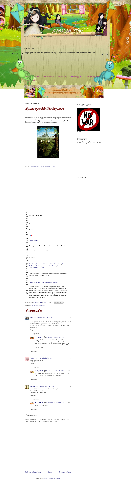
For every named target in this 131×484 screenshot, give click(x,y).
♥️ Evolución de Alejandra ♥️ (93, 77)
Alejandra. (36, 77)
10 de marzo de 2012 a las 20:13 (55, 371)
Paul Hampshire (33, 267)
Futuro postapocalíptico (51, 282)
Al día (27, 77)
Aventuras (41, 282)
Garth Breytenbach (41, 266)
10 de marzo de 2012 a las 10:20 (43, 317)
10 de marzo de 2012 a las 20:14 (55, 337)
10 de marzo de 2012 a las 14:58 (43, 358)
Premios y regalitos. (48, 77)
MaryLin (32, 386)
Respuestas (35, 334)
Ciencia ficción (33, 282)
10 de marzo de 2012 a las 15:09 (45, 386)
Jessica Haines (61, 266)
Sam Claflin (49, 264)
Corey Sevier (57, 264)
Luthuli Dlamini (52, 266)
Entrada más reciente (33, 472)
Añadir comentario (31, 415)
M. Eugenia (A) (37, 303)
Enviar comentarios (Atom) (52, 479)
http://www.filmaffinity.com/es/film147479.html (43, 166)
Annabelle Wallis (41, 264)
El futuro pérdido (36, 305)
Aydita (32, 358)
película (43, 305)
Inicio (50, 472)
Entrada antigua (65, 472)
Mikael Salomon (33, 240)
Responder (33, 330)
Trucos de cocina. (62, 77)
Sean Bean (32, 264)
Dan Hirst (41, 267)
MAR (31, 317)
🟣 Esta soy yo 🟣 (76, 77)
